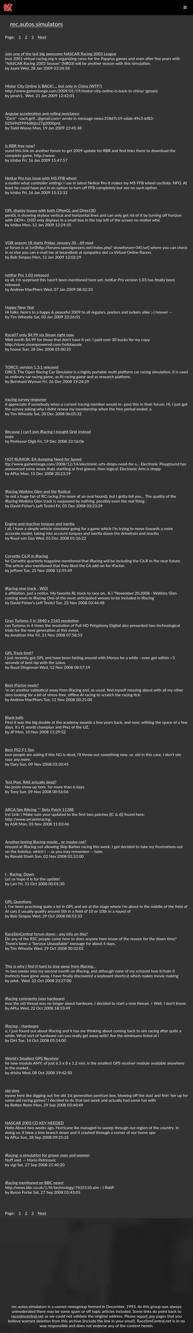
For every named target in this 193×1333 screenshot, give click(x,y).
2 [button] (26, 37)
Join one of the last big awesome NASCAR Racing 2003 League (60, 53)
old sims (12, 1090)
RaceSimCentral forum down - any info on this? (46, 933)
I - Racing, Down (19, 874)
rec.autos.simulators (36, 23)
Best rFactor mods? (22, 685)
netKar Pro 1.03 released (27, 274)
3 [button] (32, 37)
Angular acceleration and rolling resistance (42, 113)
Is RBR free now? (20, 145)
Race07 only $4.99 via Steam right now (39, 334)
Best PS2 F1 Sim (19, 749)
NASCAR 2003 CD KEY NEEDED (34, 1122)
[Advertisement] (96, 1258)
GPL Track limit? (19, 652)
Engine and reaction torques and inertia (39, 523)
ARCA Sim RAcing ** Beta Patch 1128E (39, 809)
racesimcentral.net (27, 1316)
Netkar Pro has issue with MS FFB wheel (41, 178)
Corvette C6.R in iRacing (26, 555)
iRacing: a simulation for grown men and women (47, 1155)
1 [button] (20, 37)
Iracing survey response (25, 399)
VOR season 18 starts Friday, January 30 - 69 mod (49, 242)
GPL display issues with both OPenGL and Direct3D (50, 210)
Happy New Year (19, 307)
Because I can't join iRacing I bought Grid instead (48, 431)
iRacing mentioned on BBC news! (34, 1182)
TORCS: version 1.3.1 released (31, 367)
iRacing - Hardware (22, 1025)
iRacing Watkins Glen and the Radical (37, 491)
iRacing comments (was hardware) (35, 998)
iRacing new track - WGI (26, 588)
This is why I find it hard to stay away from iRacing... (50, 966)
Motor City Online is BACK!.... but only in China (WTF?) (53, 86)
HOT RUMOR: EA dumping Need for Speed (43, 459)
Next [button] (42, 37)
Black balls (14, 717)
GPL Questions (18, 901)
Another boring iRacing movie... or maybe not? (45, 841)
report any (146, 1316)
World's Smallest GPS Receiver (32, 1058)
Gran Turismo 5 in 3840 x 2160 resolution (42, 620)
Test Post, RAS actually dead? (30, 782)
